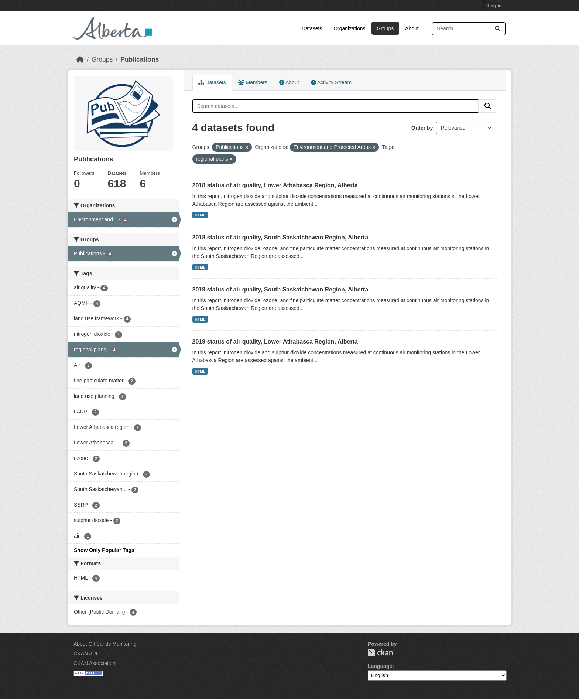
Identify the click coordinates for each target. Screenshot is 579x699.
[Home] (80, 59)
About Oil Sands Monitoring (104, 644)
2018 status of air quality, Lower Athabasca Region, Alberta (275, 185)
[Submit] (497, 28)
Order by (422, 128)
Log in (494, 5)
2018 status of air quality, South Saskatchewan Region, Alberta (280, 237)
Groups (385, 28)
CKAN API (85, 654)
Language (380, 666)
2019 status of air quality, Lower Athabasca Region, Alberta (275, 341)
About (412, 28)
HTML (200, 215)
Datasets (312, 28)
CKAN (380, 653)
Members (252, 82)
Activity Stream (331, 82)
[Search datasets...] (469, 28)
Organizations (349, 28)
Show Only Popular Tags (104, 550)
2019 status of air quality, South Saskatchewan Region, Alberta (280, 289)
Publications (139, 59)
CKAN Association (94, 663)
